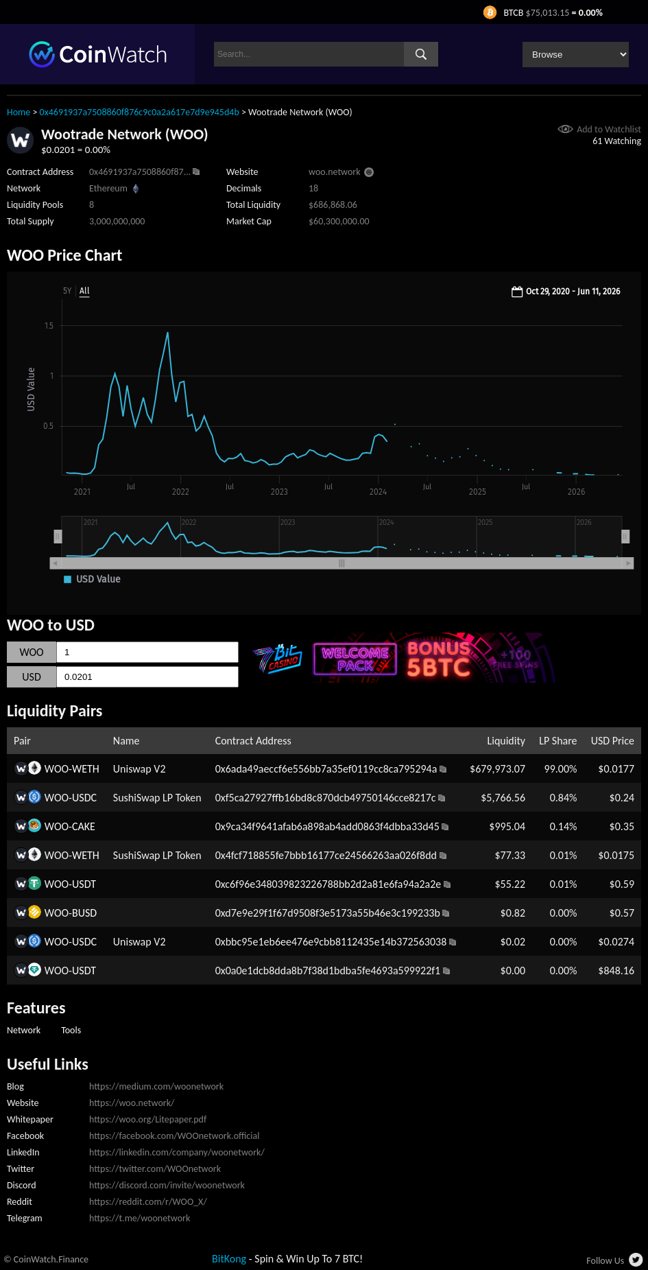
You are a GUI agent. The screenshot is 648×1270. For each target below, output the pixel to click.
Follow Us (605, 1261)
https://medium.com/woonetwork (156, 1086)
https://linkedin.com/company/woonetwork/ (177, 1152)
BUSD (84, 912)
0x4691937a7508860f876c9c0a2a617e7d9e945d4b (139, 112)
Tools (71, 1030)
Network (23, 1030)
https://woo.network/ (131, 1103)
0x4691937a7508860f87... (140, 172)
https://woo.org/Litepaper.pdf (147, 1119)
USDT (84, 884)
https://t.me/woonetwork (139, 1218)
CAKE (83, 826)
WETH (85, 768)
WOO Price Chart (64, 255)
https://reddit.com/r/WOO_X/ (148, 1202)
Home (18, 112)
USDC (84, 797)
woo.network (335, 172)
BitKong (229, 1258)
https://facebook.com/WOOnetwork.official (174, 1136)
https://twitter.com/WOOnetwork (155, 1169)
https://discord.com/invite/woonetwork (167, 1185)
